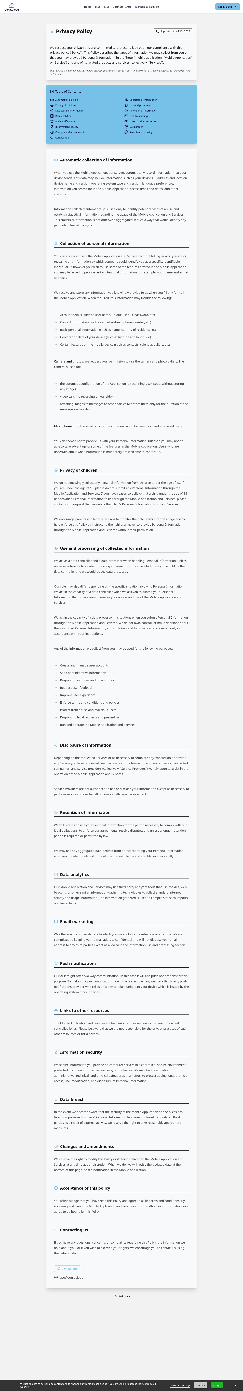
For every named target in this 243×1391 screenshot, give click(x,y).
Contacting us (60, 138)
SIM (106, 6)
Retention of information (140, 111)
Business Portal (122, 6)
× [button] (235, 1385)
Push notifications (62, 121)
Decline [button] (201, 1385)
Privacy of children (63, 105)
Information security (64, 127)
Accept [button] (216, 1385)
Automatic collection (64, 100)
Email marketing (136, 116)
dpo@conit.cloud (68, 1277)
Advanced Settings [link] (180, 1385)
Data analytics (60, 116)
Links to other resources (140, 121)
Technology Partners (147, 6)
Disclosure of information (67, 111)
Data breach (133, 127)
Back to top (121, 1296)
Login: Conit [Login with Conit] (227, 6)
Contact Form (67, 1268)
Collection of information (140, 100)
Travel (87, 6)
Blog (97, 6)
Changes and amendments (67, 132)
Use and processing (137, 105)
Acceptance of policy (138, 132)
